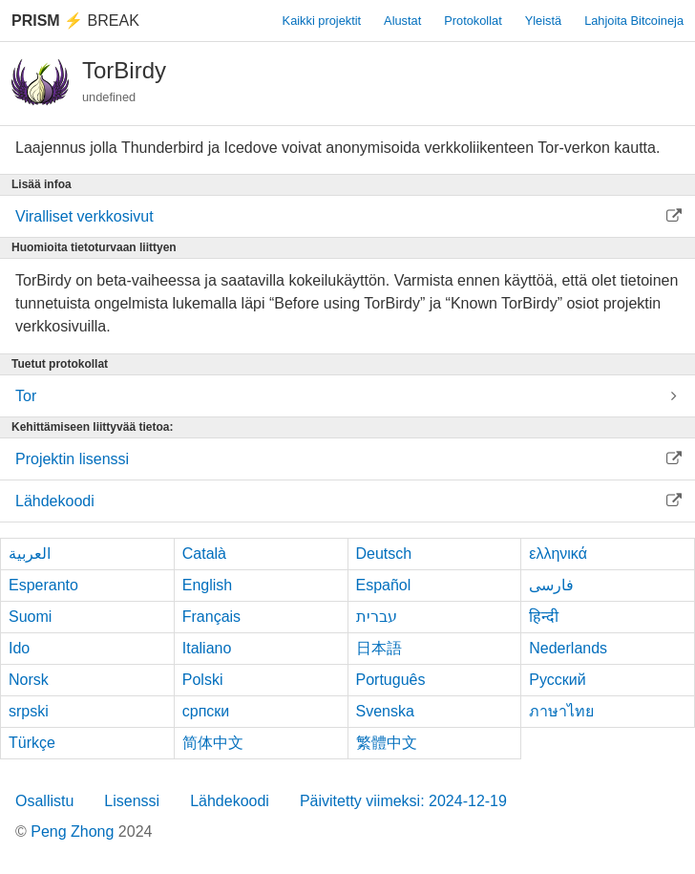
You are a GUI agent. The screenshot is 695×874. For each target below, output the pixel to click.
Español (383, 585)
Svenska (385, 711)
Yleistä (543, 20)
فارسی (551, 585)
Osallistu (44, 801)
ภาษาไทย (561, 711)
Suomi (30, 616)
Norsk (29, 679)
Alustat (402, 20)
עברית (376, 616)
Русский (557, 679)
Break (75, 20)
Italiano (207, 648)
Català (204, 553)
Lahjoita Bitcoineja (634, 20)
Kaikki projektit (322, 20)
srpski (29, 711)
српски (206, 711)
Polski (202, 679)
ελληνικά (558, 553)
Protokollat (472, 20)
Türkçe (32, 743)
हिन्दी (543, 616)
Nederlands (568, 648)
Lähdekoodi (229, 801)
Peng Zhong (74, 831)
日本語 (379, 648)
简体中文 (212, 743)
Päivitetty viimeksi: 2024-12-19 (403, 801)
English (207, 585)
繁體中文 (386, 743)
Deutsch (384, 553)
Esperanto (43, 585)
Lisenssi (131, 801)
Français (211, 616)
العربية (30, 553)
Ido (19, 648)
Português (391, 679)
